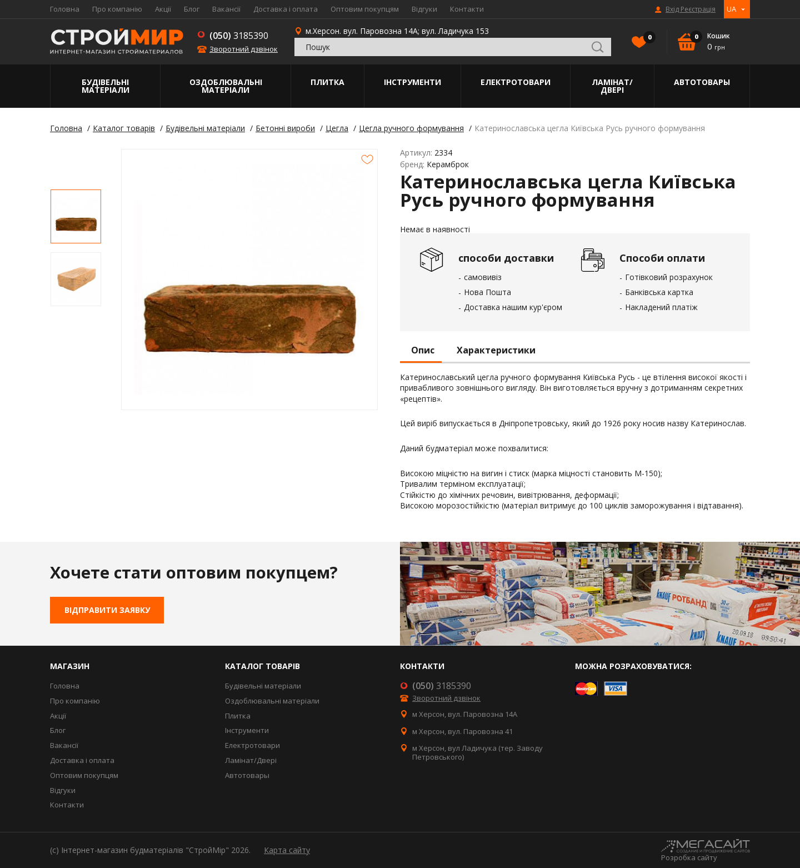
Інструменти (412, 82)
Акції (163, 9)
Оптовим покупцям (365, 9)
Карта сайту (287, 850)
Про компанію (117, 9)
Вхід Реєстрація (691, 9)
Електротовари (516, 82)
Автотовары (702, 82)
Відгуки (424, 9)
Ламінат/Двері (612, 86)
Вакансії (226, 9)
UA (731, 9)
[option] (76, 216)
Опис (422, 350)
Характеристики (496, 350)
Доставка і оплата (285, 9)
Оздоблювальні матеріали (225, 86)
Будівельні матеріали (105, 86)
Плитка (327, 82)
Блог (191, 9)
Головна (64, 9)
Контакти (467, 9)
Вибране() (646, 38)
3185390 (238, 35)
